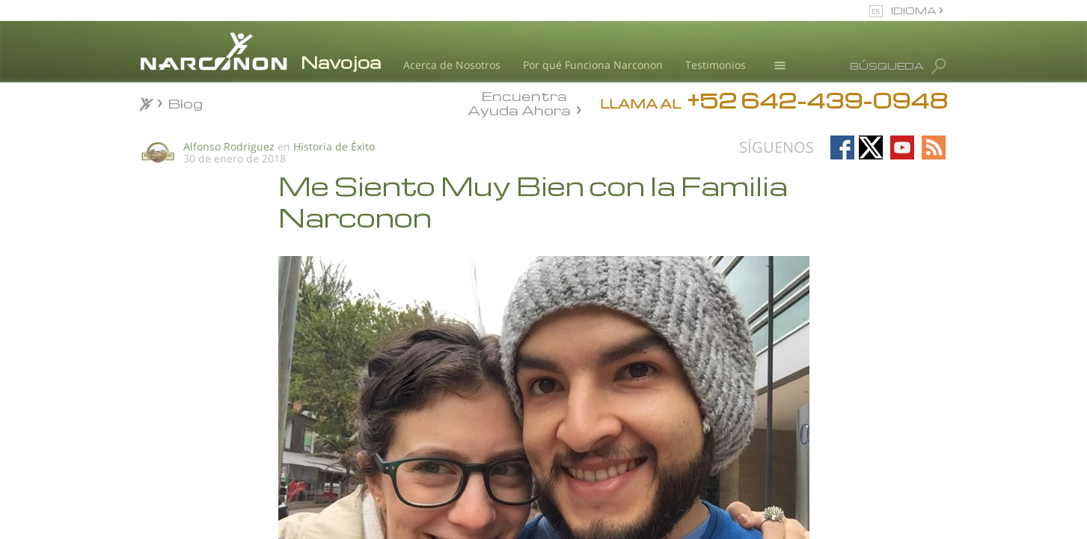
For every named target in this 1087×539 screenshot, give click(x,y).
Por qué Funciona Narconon (593, 65)
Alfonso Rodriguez (229, 146)
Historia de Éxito (334, 146)
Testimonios (715, 65)
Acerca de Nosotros (451, 65)
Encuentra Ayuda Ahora (519, 102)
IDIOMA (915, 10)
